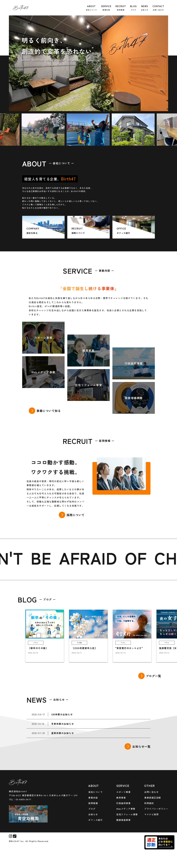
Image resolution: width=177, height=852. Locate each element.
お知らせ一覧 (141, 746)
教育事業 (121, 797)
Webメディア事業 (125, 808)
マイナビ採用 (151, 814)
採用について (76, 515)
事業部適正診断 (152, 797)
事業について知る (48, 411)
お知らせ (93, 814)
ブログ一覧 (153, 676)
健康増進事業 (123, 819)
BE (52, 557)
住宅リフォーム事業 (127, 814)
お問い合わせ (151, 792)
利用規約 (149, 803)
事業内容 (93, 797)
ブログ (92, 808)
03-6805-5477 (23, 799)
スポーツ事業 (123, 792)
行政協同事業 (123, 803)
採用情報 (93, 803)
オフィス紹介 (95, 819)
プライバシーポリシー (156, 808)
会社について (95, 792)
